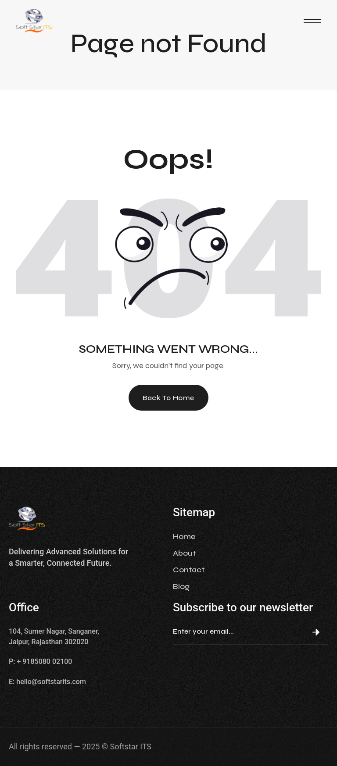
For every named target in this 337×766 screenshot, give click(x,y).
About (184, 553)
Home (184, 536)
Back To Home (168, 398)
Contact (188, 569)
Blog (181, 586)
